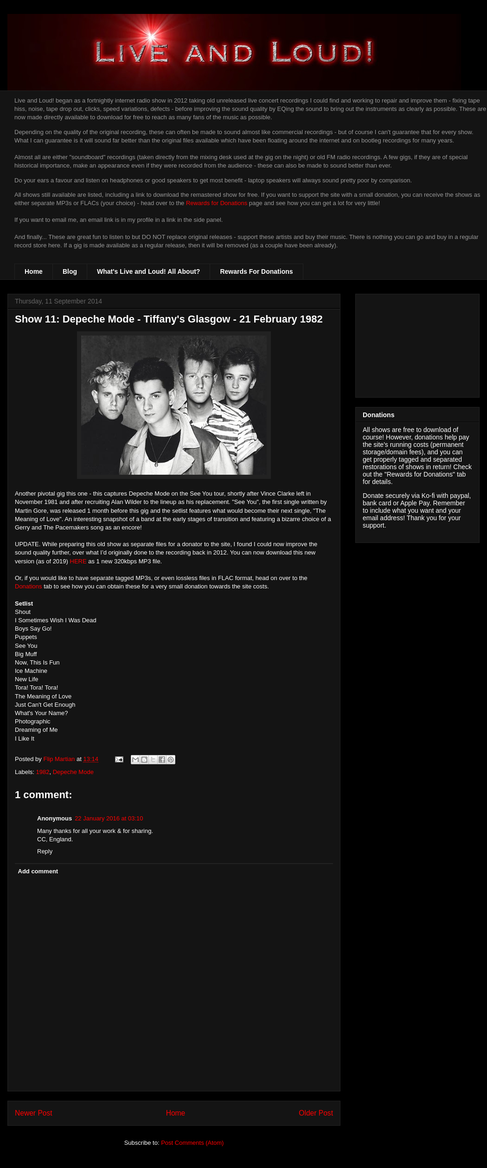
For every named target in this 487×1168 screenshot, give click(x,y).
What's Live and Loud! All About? (148, 271)
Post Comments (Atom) (192, 1142)
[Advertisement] (417, 343)
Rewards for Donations (216, 203)
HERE (78, 561)
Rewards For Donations (256, 271)
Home (34, 271)
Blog (70, 271)
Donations (28, 586)
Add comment (38, 871)
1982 (43, 771)
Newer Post (33, 1113)
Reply (44, 851)
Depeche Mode (73, 771)
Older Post (316, 1113)
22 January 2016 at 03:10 (109, 818)
